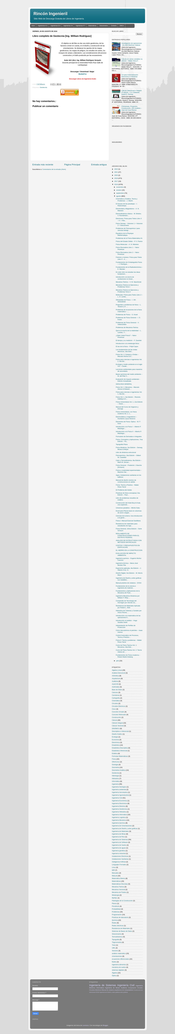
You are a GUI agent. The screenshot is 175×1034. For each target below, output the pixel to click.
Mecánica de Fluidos (119, 892)
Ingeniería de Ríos (118, 837)
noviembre (120, 187)
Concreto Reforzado (119, 714)
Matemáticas (92, 25)
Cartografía (116, 698)
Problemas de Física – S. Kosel (127, 314)
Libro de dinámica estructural (126, 452)
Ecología (115, 737)
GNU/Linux (116, 762)
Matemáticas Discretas (120, 884)
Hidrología (115, 776)
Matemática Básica (118, 878)
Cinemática (116, 701)
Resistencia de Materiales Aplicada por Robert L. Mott (128, 606)
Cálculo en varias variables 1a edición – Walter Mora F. (131, 60)
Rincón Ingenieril (50, 13)
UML (113, 948)
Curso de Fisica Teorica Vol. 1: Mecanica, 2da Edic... (126, 646)
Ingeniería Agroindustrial (120, 795)
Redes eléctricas (118, 925)
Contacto (113, 25)
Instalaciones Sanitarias (120, 859)
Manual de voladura (108, 990)
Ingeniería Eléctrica (118, 806)
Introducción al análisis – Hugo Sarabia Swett (126, 621)
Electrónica (116, 742)
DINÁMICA (116, 728)
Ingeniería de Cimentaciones (122, 826)
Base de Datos (117, 689)
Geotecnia (43, 87)
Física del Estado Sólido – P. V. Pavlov (129, 241)
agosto (118, 196)
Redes (114, 923)
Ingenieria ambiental (119, 789)
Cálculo (114, 720)
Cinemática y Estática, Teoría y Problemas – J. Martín (126, 200)
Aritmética (115, 676)
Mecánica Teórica (118, 887)
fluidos (114, 962)
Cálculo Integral (117, 723)
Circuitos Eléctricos (118, 706)
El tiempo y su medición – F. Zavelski (128, 340)
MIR (113, 870)
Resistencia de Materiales (121, 928)
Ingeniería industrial (119, 853)
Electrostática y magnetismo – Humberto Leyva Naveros (126, 417)
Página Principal (72, 164)
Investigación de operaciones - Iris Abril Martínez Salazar (131, 44)
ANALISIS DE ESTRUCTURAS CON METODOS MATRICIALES (129, 541)
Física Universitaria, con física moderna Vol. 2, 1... (126, 413)
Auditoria (115, 681)
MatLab (114, 876)
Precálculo (115, 906)
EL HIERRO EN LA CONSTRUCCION (129, 550)
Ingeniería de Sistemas (120, 839)
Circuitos (115, 703)
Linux (114, 867)
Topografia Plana (122, 444)
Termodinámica (117, 937)
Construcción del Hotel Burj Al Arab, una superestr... (128, 504)
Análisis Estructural (118, 673)
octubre (119, 190)
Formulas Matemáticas (120, 756)
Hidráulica (115, 778)
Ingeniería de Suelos (119, 845)
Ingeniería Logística (119, 817)
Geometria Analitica (119, 770)
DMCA (122, 25)
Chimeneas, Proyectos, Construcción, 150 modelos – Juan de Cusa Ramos (131, 108)
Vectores (115, 951)
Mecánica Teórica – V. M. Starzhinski (128, 282)
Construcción (116, 717)
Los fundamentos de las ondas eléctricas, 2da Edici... (126, 350)
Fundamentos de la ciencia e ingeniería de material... (126, 587)
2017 (116, 181)
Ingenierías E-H (55, 25)
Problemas (115, 912)
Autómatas (115, 687)
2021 (116, 172)
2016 (116, 184)
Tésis (114, 945)
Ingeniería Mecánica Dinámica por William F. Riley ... (128, 597)
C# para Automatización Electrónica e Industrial (129, 75)
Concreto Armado (118, 712)
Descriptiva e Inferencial (120, 731)
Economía (115, 739)
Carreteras (115, 695)
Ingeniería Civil (117, 798)
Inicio (33, 25)
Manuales (115, 873)
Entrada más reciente (42, 164)
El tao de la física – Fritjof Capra (127, 346)
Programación (117, 914)
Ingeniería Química (118, 823)
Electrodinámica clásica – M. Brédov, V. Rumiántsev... (128, 214)
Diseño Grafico (117, 734)
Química (115, 920)
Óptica (114, 975)
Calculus (115, 692)
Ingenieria (115, 784)
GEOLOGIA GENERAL (124, 384)
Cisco (114, 709)
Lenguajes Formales (119, 864)
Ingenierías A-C (43, 25)
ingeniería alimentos (119, 964)
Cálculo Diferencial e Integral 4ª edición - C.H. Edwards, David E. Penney (131, 92)
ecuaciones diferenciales (120, 959)
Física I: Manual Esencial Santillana (128, 521)
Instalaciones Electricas (120, 856)
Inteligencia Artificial (119, 862)
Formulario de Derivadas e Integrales (129, 436)
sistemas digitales (118, 970)
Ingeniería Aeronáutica (120, 792)
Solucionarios (103, 25)
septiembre (120, 193)
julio (117, 661)
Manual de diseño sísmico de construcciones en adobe (126, 481)
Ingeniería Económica (119, 801)
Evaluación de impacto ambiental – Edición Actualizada (128, 380)
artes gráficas (124, 992)
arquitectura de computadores (123, 990)
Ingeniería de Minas (119, 834)
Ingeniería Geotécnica (119, 809)
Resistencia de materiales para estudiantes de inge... (126, 524)
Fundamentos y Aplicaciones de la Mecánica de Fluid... (128, 592)
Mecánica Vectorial (118, 889)
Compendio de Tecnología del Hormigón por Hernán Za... (126, 601)
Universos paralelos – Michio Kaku (128, 508)
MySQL (114, 898)
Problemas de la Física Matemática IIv (129, 238)
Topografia (115, 939)
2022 (116, 169)
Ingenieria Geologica (119, 787)
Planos (114, 903)
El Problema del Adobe (124, 490)
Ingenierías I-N (68, 25)
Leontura (85, 1025)
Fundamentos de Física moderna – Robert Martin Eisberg (128, 656)
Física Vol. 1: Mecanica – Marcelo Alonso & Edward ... (127, 388)
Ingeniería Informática (119, 814)
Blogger (105, 1025)
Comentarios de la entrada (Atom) (54, 169)
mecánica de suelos (119, 967)
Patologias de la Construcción (122, 901)
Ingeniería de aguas (119, 848)
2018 (116, 178)
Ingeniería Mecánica (119, 820)
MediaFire (83, 74)
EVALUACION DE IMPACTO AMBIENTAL (126, 554)
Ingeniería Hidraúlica (119, 812)
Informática (116, 781)
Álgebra (114, 973)
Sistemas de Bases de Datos (122, 931)
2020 (116, 175)
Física (114, 759)
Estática (115, 753)
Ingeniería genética (118, 851)
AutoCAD (115, 684)
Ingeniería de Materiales (120, 831)
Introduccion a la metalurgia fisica (127, 343)
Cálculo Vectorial (118, 726)
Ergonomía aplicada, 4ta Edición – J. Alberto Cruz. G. (128, 569)
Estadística (116, 745)
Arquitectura (116, 678)
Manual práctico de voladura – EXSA (128, 583)
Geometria (115, 767)
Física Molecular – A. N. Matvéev (127, 244)
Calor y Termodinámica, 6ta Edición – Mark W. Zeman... (129, 461)
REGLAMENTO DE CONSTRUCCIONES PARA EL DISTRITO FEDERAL (127, 535)
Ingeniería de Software (120, 842)
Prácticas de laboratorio (120, 917)
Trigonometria (117, 942)
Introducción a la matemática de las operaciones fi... (128, 616)
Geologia (115, 764)
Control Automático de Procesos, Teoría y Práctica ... (127, 636)
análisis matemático (119, 953)
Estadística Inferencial (119, 751)
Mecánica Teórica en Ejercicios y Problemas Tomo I (127, 286)
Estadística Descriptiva (120, 748)
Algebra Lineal (117, 670)
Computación (132, 988)
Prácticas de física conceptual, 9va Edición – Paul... (128, 494)
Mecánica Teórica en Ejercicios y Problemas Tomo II (127, 291)
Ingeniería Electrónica (119, 803)
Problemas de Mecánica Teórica (127, 327)
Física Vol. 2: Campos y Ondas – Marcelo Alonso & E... (127, 355)
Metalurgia (115, 895)
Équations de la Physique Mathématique (124, 234)
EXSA (97, 992)
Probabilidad (116, 909)
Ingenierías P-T (80, 25)
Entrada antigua (99, 164)
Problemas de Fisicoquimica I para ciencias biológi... (128, 229)
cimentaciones (117, 956)
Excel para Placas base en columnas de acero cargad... (128, 512)
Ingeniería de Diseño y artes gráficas (124, 828)
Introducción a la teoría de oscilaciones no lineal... (125, 278)
